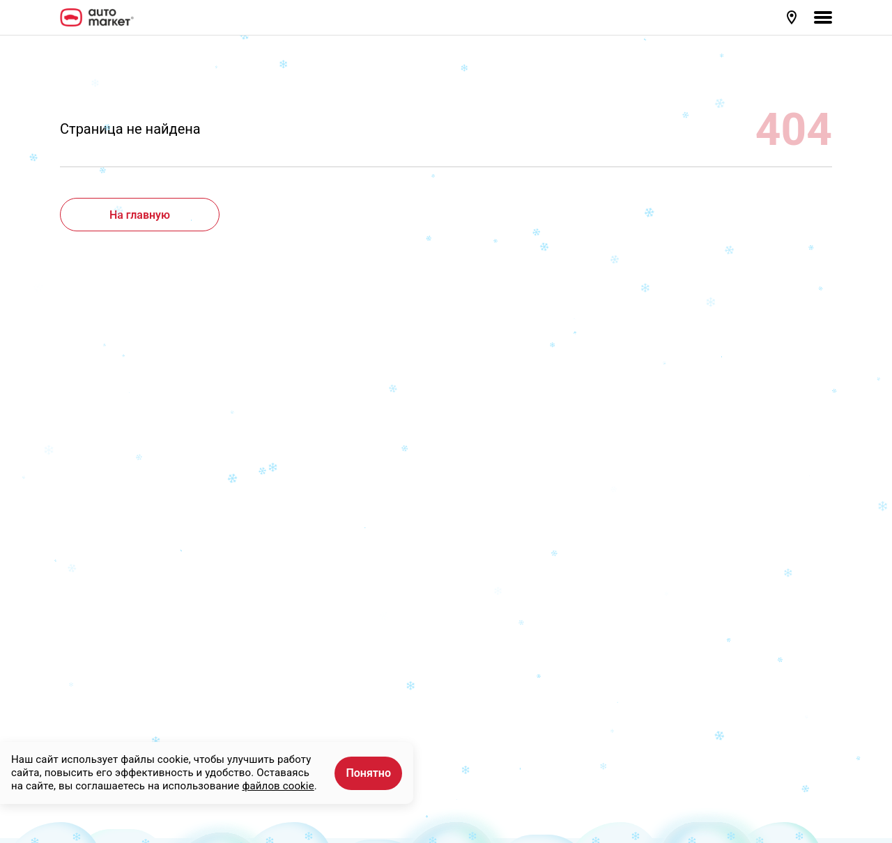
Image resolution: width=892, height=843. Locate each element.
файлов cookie (278, 786)
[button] (793, 17)
